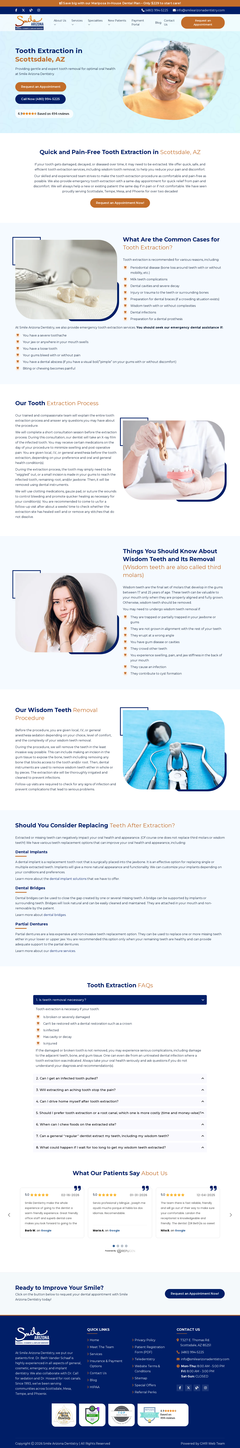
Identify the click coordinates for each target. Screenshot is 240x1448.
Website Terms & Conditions (147, 1368)
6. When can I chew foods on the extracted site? (76, 1124)
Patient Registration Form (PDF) (150, 1349)
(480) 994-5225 (192, 1352)
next (231, 1215)
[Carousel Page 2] (118, 1246)
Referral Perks (145, 1392)
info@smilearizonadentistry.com (205, 1359)
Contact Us (169, 22)
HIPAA (94, 1387)
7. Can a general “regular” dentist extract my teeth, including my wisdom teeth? (102, 1136)
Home (94, 1340)
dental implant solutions (68, 879)
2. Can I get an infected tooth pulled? (67, 1078)
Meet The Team (102, 1347)
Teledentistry (145, 1359)
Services (77, 22)
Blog (158, 22)
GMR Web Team (212, 1443)
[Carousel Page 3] (122, 1246)
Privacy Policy (145, 1340)
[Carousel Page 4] (126, 1246)
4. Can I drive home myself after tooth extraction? (77, 1101)
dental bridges (55, 915)
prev (9, 1215)
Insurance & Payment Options (106, 1363)
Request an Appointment (203, 22)
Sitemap (141, 1378)
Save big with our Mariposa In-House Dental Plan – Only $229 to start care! (120, 3)
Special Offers (145, 1385)
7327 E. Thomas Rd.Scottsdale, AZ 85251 (195, 1342)
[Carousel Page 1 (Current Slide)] (114, 1246)
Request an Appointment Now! (120, 203)
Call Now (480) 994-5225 (40, 99)
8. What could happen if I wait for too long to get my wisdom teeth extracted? (101, 1147)
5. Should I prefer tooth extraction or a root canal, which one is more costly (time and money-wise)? (119, 1113)
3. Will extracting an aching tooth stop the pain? (76, 1090)
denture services (62, 951)
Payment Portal (138, 22)
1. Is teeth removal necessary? (61, 1000)
